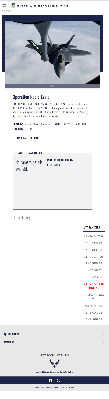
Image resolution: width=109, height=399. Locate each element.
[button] (4, 6)
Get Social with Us (54, 355)
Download (20, 138)
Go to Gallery (22, 217)
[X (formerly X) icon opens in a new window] (58, 380)
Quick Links (11, 334)
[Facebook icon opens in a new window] (51, 380)
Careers (9, 342)
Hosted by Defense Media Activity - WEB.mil (54, 388)
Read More (53, 165)
